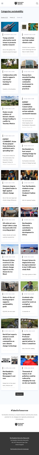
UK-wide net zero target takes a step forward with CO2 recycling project (10, 226)
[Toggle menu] (2, 3)
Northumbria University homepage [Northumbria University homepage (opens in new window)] (19, 449)
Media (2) (12, 17)
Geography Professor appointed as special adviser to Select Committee (29, 338)
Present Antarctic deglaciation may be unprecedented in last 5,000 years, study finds (29, 264)
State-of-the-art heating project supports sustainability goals (9, 301)
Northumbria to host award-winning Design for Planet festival (29, 152)
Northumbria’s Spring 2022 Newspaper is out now (9, 374)
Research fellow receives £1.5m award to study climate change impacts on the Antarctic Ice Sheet (9, 267)
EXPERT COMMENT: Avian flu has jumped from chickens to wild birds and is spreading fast (9, 145)
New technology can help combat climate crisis (28, 40)
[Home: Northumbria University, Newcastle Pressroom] (19, 3)
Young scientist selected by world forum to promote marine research (9, 41)
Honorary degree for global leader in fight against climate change (10, 189)
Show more (19, 394)
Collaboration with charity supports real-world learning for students (10, 79)
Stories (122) (4, 17)
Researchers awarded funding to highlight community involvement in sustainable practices (28, 82)
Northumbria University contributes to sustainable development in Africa (28, 229)
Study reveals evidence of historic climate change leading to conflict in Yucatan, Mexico (9, 117)
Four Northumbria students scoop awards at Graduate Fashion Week (28, 190)
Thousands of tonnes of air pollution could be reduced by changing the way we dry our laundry (29, 377)
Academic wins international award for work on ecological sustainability (29, 301)
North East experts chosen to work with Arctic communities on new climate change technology (10, 340)
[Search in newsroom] (37, 3)
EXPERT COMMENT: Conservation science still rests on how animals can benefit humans (29, 108)
